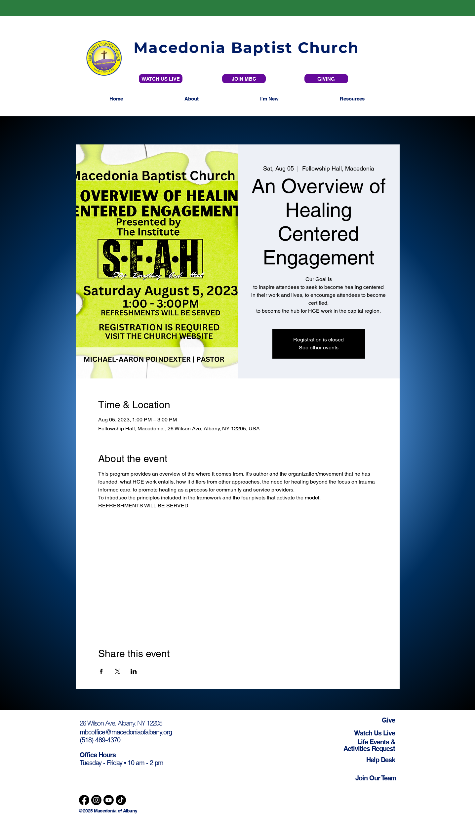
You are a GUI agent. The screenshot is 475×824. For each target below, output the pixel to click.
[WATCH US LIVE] (160, 78)
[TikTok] (121, 800)
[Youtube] (108, 800)
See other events (318, 347)
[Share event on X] (117, 671)
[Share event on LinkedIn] (134, 671)
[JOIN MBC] (244, 78)
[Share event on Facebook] (101, 671)
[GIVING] (326, 78)
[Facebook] (84, 800)
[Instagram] (96, 800)
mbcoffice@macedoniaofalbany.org (126, 732)
